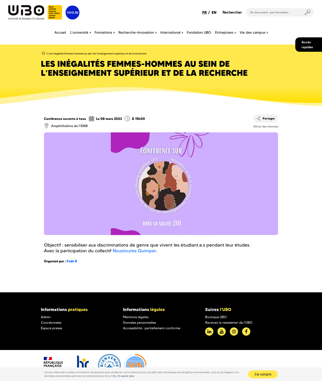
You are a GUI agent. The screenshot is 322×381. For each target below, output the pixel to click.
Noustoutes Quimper (134, 251)
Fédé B (72, 261)
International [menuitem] (170, 32)
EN (214, 12)
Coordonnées (51, 323)
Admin (46, 317)
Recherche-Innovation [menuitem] (136, 32)
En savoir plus (126, 376)
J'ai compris (262, 374)
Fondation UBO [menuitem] (199, 32)
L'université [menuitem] (79, 32)
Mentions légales (135, 317)
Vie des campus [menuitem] (252, 32)
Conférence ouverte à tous (65, 119)
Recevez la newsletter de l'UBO (228, 323)
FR (204, 12)
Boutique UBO (216, 317)
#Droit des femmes (265, 126)
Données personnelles (139, 323)
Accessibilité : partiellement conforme (151, 328)
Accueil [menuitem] (60, 32)
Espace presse (51, 328)
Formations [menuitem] (103, 32)
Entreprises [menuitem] (224, 32)
